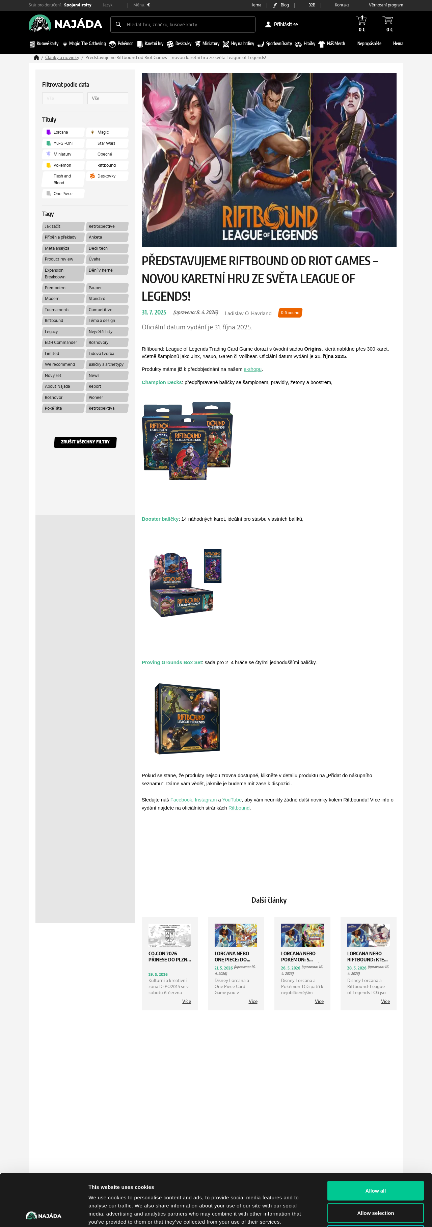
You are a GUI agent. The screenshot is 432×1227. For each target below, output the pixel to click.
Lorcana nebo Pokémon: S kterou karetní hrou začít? (300, 957)
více (186, 1001)
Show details (354, 1214)
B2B (311, 5)
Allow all (376, 1138)
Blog (285, 5)
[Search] (118, 24)
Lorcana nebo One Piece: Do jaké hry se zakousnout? (232, 957)
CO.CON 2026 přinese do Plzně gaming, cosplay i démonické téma (169, 957)
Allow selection (375, 1161)
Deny (376, 1182)
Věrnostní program (386, 5)
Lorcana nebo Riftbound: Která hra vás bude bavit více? (368, 957)
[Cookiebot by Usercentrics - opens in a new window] (43, 1214)
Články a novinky (62, 57)
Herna (255, 5)
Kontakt (342, 5)
